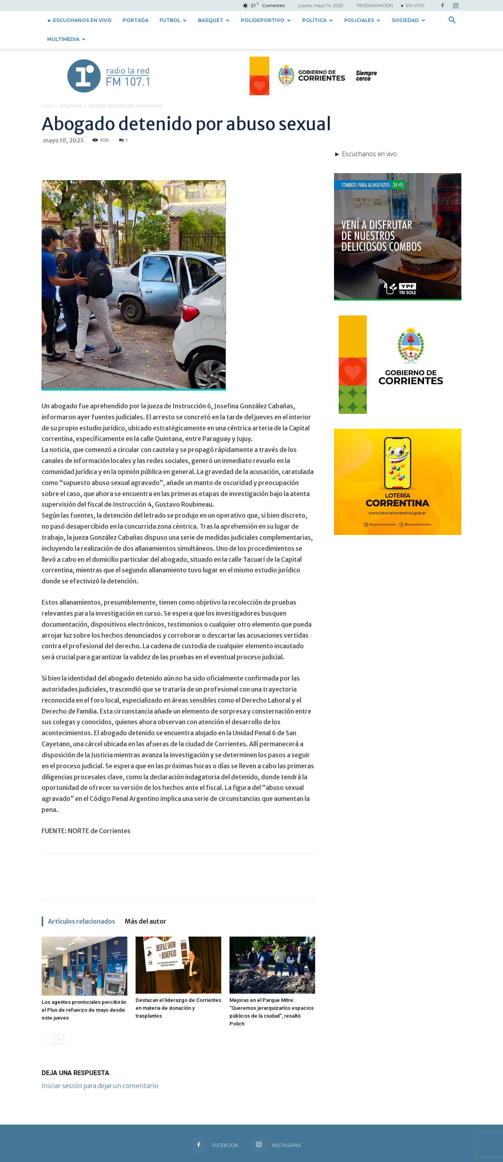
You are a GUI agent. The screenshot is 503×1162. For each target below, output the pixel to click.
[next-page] (59, 1039)
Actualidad (70, 105)
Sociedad (408, 20)
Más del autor (145, 921)
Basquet (213, 20)
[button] (451, 21)
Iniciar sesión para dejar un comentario (100, 1086)
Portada (136, 20)
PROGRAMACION (375, 5)
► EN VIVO (412, 5)
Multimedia (66, 39)
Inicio (47, 105)
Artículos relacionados (81, 921)
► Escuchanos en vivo (79, 20)
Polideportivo (266, 20)
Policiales (362, 20)
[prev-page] (46, 1039)
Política (317, 20)
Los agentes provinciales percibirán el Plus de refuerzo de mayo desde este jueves (84, 1010)
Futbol (173, 20)
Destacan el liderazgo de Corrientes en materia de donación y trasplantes (178, 1008)
